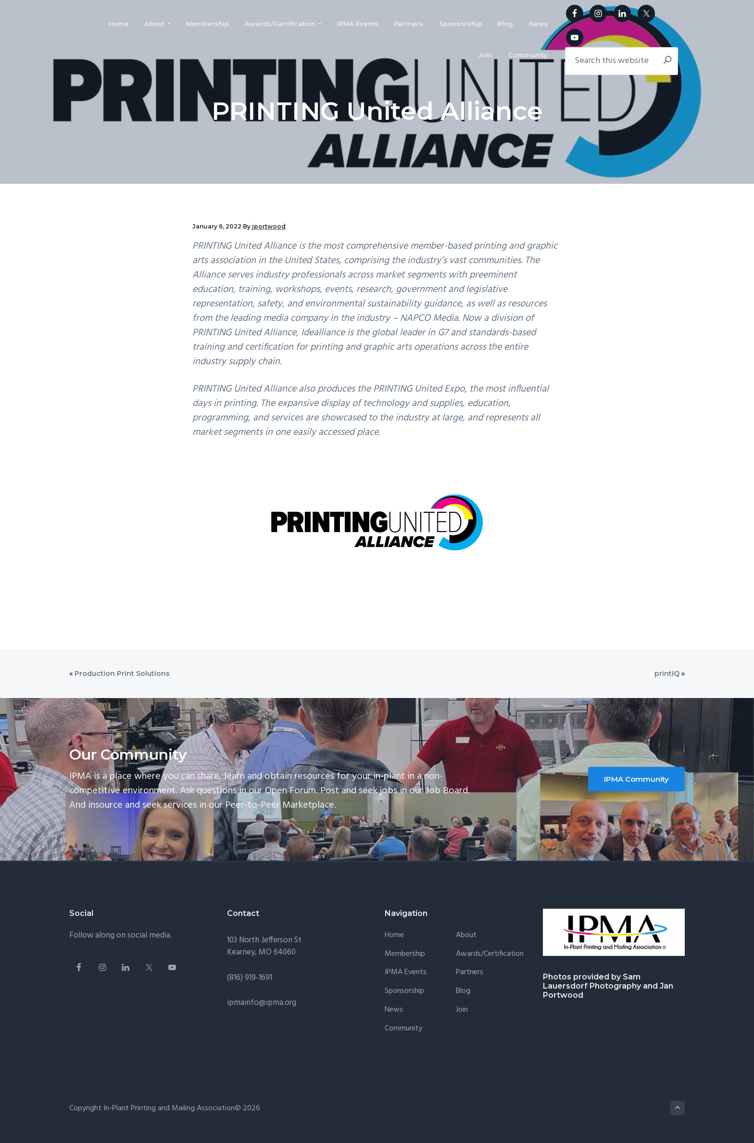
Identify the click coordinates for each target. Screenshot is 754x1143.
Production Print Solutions (122, 673)
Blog (463, 991)
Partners (469, 972)
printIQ (666, 673)
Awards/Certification (490, 954)
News (394, 1010)
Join (462, 1010)
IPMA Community (636, 779)
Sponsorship (404, 991)
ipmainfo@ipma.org (261, 1002)
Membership (405, 954)
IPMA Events (406, 972)
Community (403, 1029)
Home (394, 935)
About (466, 935)
